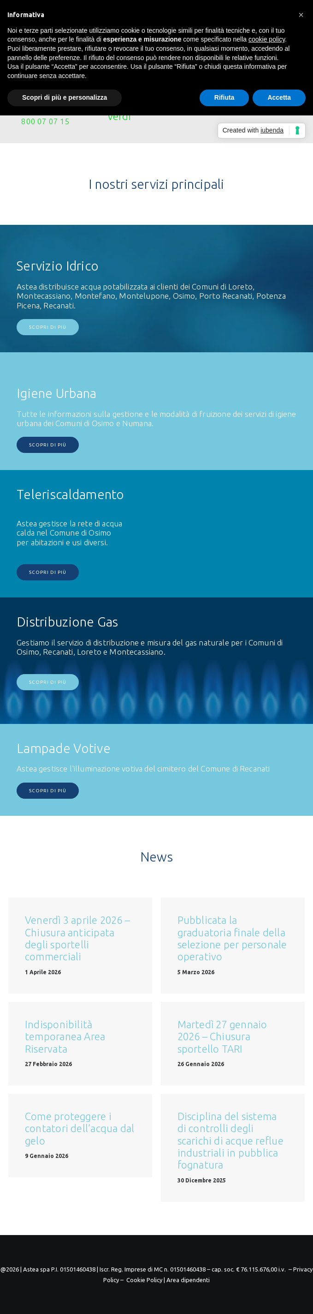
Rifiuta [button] (224, 97)
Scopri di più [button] (47, 327)
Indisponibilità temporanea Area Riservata (65, 1037)
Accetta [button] (279, 97)
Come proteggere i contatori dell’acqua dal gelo (79, 1128)
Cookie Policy (144, 1280)
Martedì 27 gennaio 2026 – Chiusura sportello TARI (222, 1037)
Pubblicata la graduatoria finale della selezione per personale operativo (232, 938)
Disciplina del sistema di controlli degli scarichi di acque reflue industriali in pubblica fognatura (230, 1140)
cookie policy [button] (266, 39)
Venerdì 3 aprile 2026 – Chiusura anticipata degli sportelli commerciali (77, 938)
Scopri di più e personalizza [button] (64, 97)
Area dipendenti (188, 1280)
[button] (301, 14)
